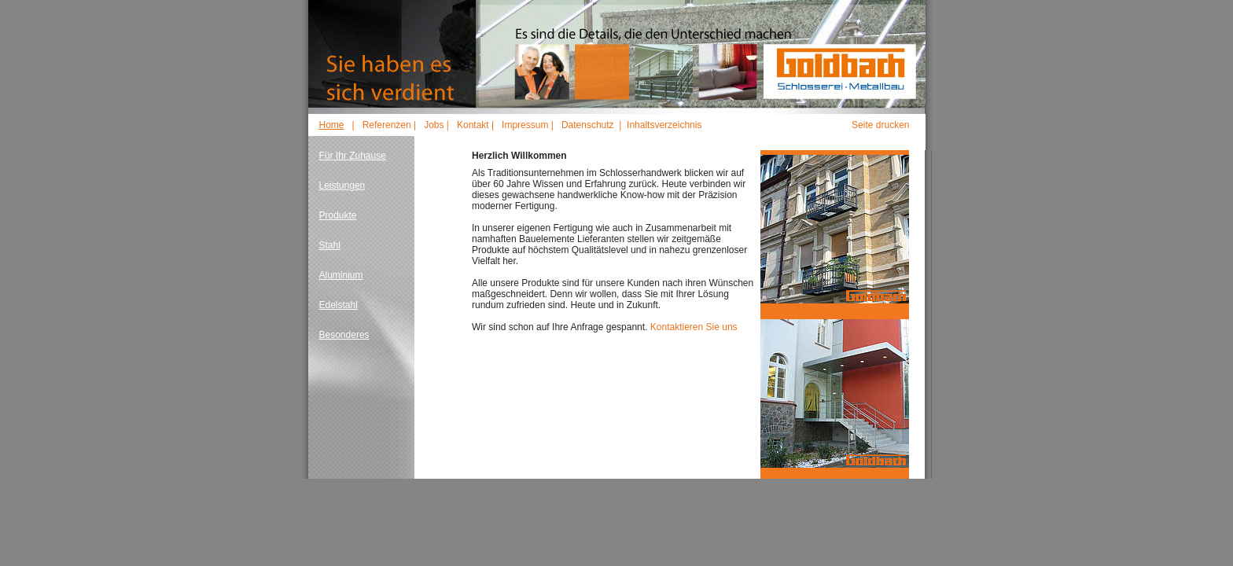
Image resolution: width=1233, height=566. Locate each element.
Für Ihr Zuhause (352, 155)
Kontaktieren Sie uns (694, 327)
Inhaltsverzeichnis (664, 124)
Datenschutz (587, 124)
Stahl (329, 245)
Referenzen (387, 124)
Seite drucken (880, 124)
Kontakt (473, 124)
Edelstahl (338, 305)
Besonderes (344, 334)
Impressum (525, 124)
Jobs (434, 124)
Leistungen (342, 185)
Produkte (338, 215)
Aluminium (341, 275)
